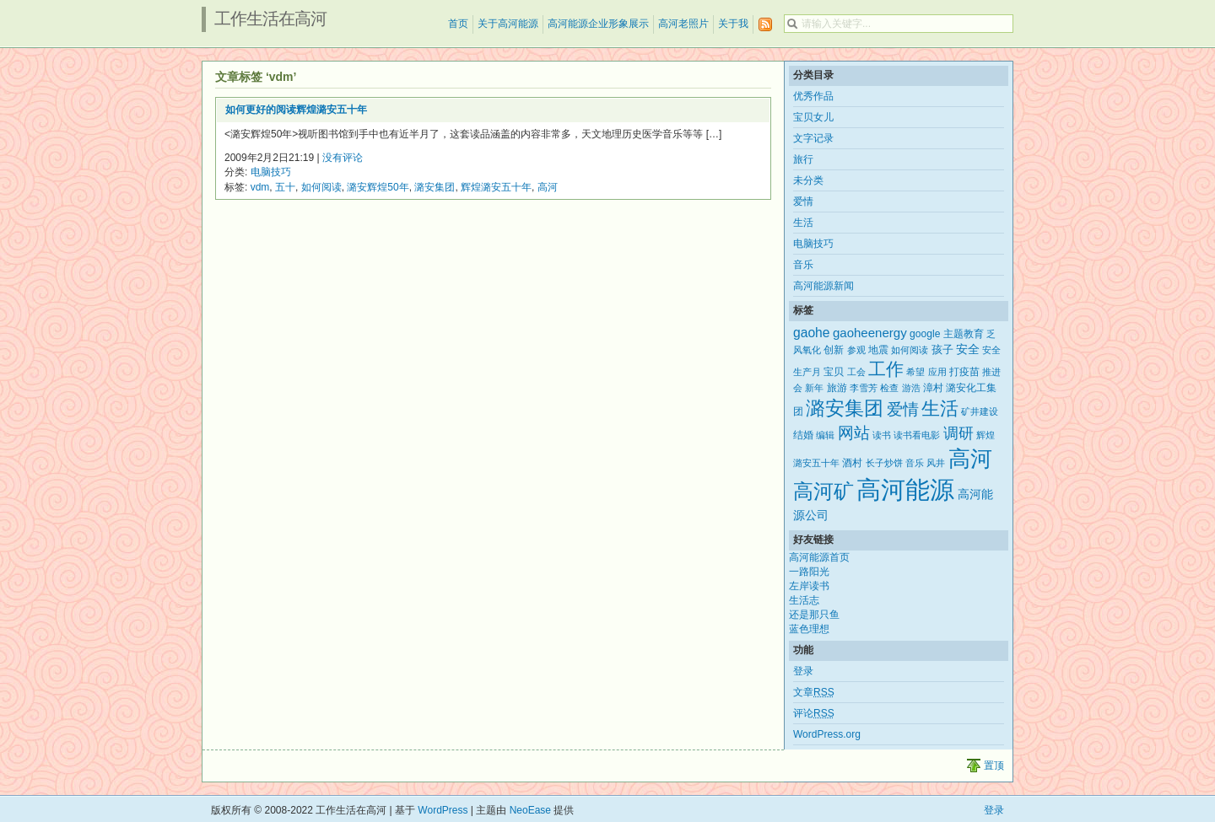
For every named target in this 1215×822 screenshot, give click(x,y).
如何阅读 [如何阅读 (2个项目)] (909, 350)
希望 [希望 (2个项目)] (915, 372)
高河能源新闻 (823, 286)
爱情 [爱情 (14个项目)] (903, 409)
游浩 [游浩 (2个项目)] (911, 388)
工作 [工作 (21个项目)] (886, 369)
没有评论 (342, 158)
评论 (813, 713)
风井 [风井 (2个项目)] (935, 463)
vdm (260, 187)
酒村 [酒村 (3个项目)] (852, 463)
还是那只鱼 (814, 615)
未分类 (808, 180)
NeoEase (530, 810)
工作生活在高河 (270, 18)
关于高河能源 (508, 24)
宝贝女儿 (813, 117)
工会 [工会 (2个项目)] (856, 372)
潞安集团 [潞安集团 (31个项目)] (844, 408)
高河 (547, 187)
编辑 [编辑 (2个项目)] (825, 435)
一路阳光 (809, 572)
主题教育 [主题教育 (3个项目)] (963, 334)
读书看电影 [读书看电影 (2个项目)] (917, 435)
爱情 (803, 201)
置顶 (994, 765)
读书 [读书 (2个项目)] (881, 435)
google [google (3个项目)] (925, 334)
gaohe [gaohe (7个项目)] (811, 332)
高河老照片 (683, 24)
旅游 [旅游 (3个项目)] (837, 388)
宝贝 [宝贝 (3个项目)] (834, 372)
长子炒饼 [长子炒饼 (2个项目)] (884, 463)
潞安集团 (434, 187)
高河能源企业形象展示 (598, 24)
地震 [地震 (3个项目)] (878, 350)
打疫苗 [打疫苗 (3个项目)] (964, 372)
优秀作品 (813, 96)
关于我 (733, 24)
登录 (803, 671)
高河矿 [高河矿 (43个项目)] (823, 491)
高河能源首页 (819, 557)
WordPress (442, 810)
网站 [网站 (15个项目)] (854, 433)
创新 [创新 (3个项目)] (834, 350)
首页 (458, 24)
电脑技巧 (271, 172)
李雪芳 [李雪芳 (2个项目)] (864, 388)
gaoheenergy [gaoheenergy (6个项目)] (870, 332)
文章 (813, 692)
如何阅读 (321, 187)
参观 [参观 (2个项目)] (856, 350)
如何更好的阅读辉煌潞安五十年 (296, 110)
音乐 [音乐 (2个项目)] (914, 463)
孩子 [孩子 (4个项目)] (942, 349)
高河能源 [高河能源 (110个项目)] (905, 489)
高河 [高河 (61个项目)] (970, 458)
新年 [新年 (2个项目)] (814, 388)
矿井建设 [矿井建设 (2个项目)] (979, 411)
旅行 (803, 159)
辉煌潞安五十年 (496, 187)
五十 (285, 187)
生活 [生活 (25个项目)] (939, 408)
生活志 (804, 600)
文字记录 (813, 138)
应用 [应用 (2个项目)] (937, 372)
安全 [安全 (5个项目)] (968, 349)
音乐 (803, 265)
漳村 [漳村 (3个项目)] (933, 388)
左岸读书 (809, 586)
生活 (803, 222)
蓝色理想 (809, 629)
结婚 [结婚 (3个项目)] (803, 435)
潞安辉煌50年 (377, 187)
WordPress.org (827, 734)
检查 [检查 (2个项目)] (889, 388)
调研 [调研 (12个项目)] (958, 433)
